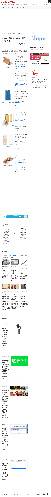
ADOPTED (19, 93)
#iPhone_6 (23, 33)
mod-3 (16, 141)
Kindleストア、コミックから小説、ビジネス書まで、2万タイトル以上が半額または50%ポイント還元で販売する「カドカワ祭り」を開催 (6, 233)
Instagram (13, 4)
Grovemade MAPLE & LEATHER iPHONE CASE (21, 83)
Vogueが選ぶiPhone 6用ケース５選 (18, 7)
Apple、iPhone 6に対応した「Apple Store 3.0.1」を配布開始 (23, 233)
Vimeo (33, 4)
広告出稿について (28, 494)
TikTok (22, 4)
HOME (3, 7)
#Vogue (18, 33)
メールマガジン (38, 4)
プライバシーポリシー (16, 494)
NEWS (7, 7)
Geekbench (45, 4)
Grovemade (18, 76)
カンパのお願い (37, 494)
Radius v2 (18, 143)
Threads (8, 4)
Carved (22, 159)
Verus (22, 112)
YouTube (17, 4)
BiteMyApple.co (18, 137)
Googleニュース (27, 4)
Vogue (16, 56)
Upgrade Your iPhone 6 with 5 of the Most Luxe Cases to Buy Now (20, 64)
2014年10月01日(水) (6, 33)
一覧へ (14, 233)
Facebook (4, 4)
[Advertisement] (25, 18)
